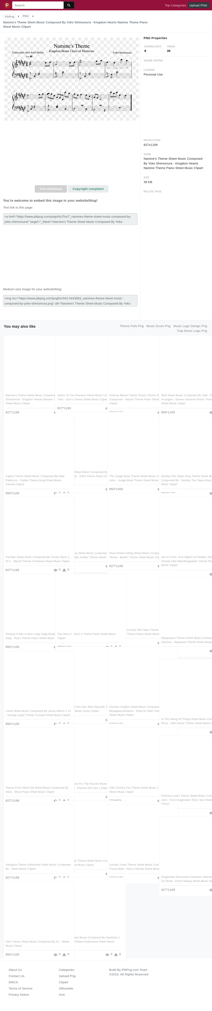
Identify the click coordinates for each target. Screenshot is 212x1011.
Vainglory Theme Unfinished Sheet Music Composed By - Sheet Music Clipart (27, 860)
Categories (67, 969)
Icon (62, 994)
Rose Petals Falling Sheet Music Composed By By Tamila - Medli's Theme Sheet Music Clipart (130, 548)
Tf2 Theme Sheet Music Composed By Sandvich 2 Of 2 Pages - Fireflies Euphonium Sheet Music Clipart (79, 933)
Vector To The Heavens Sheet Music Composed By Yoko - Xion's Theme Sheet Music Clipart (79, 390)
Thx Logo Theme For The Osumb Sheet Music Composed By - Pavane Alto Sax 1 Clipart (80, 779)
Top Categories (175, 5)
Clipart (63, 982)
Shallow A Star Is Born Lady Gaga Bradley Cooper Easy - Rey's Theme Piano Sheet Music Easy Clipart (28, 629)
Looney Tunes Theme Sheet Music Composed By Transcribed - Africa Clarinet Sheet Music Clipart (130, 860)
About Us (15, 969)
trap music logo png (192, 330)
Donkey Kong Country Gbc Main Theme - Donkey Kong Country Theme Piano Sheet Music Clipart (130, 625)
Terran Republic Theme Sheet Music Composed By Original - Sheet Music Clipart (80, 856)
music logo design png (190, 326)
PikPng (9, 16)
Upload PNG (198, 5)
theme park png (132, 326)
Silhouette (66, 988)
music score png (158, 326)
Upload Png (67, 976)
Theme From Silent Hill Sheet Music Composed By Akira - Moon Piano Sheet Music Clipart (28, 783)
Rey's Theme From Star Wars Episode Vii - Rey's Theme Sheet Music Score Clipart (77, 702)
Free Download (51, 189)
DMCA (13, 982)
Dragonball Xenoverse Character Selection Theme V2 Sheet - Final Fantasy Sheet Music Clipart (182, 872)
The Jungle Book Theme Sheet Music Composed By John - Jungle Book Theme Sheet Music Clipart (130, 471)
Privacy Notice (19, 994)
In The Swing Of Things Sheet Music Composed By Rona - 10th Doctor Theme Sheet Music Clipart (183, 714)
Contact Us (16, 976)
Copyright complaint (88, 189)
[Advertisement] (71, 154)
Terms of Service (21, 988)
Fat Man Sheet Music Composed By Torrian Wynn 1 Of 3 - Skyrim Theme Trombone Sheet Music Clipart (28, 552)
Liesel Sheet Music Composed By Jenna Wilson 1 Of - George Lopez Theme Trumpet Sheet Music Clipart (28, 706)
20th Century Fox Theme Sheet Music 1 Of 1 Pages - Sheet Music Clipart (130, 783)
